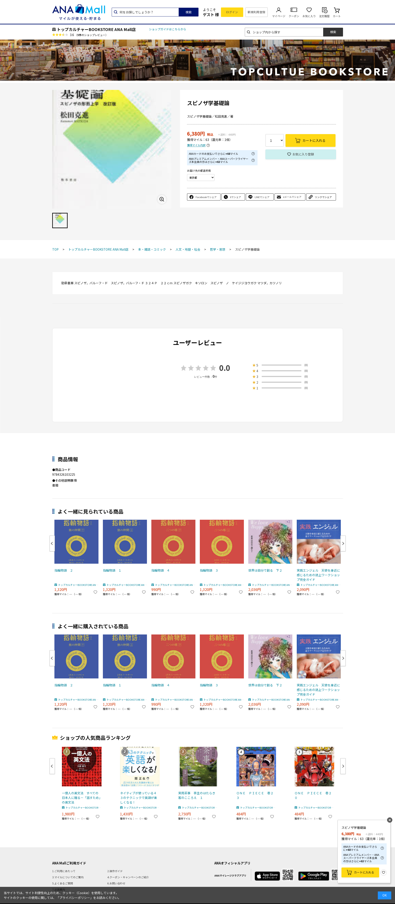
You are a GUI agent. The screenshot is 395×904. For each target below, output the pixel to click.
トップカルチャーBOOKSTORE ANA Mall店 (96, 29)
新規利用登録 (256, 12)
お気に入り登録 (303, 154)
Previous (52, 543)
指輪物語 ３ (209, 570)
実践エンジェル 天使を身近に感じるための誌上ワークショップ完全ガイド (318, 575)
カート (337, 16)
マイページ (278, 16)
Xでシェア (235, 197)
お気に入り (309, 16)
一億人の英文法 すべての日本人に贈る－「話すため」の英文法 (81, 797)
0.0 (224, 367)
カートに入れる (364, 872)
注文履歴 (324, 16)
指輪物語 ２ (63, 570)
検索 (188, 12)
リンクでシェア (323, 197)
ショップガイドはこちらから (167, 29)
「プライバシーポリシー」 (74, 897)
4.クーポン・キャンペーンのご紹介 (128, 877)
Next (343, 543)
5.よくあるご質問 (62, 883)
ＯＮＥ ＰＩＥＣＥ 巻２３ (254, 795)
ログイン (232, 12)
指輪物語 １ (112, 570)
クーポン (294, 16)
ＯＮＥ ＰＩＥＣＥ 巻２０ (313, 795)
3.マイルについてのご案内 (67, 877)
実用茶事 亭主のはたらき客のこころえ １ (196, 795)
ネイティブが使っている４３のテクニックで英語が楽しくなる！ (138, 797)
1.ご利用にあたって (63, 871)
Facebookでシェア (206, 197)
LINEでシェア (262, 197)
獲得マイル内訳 (196, 145)
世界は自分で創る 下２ (265, 570)
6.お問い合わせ (116, 883)
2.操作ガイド (115, 871)
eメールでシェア (292, 197)
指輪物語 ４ (160, 570)
